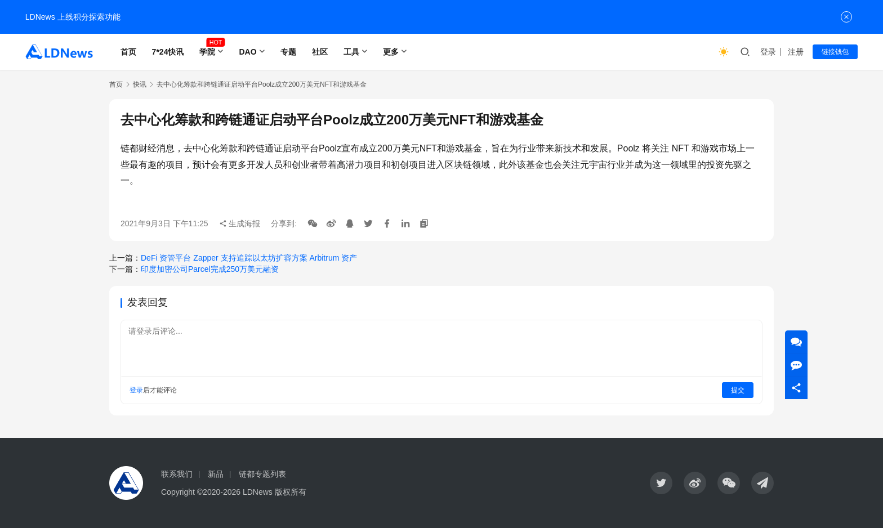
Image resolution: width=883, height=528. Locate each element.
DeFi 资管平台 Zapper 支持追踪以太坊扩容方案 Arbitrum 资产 (249, 257)
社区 (320, 51)
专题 (288, 51)
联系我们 (177, 473)
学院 (207, 51)
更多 (391, 51)
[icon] (661, 483)
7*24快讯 (168, 51)
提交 (737, 390)
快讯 (139, 84)
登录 (768, 51)
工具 (351, 51)
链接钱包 (835, 52)
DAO (247, 51)
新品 (216, 473)
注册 (796, 51)
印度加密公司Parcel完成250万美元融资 (210, 269)
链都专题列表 (262, 473)
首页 (128, 51)
